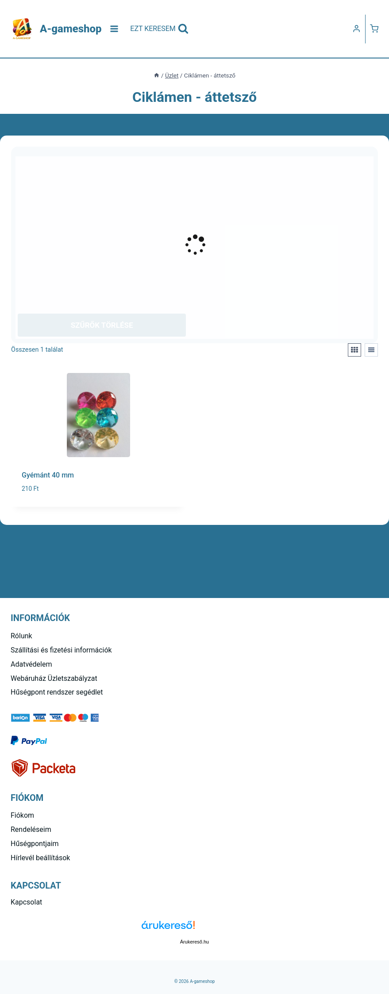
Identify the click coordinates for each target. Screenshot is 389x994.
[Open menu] (114, 28)
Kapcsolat (26, 902)
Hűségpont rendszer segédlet (57, 692)
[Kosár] (374, 28)
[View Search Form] (159, 28)
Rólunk (21, 636)
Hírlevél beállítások (40, 858)
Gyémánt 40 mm (48, 475)
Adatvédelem (31, 664)
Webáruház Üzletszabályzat (54, 678)
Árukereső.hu (194, 941)
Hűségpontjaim (35, 843)
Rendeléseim (31, 829)
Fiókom (22, 815)
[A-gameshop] (56, 29)
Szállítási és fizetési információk (61, 650)
